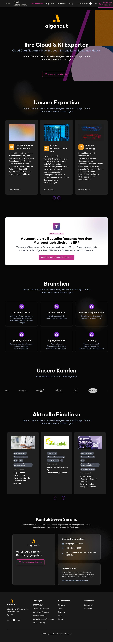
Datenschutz (88, 605)
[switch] (91, 3)
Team (7, 3)
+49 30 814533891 (73, 548)
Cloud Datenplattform (20, 3)
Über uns (61, 605)
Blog (71, 3)
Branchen (62, 3)
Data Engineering (39, 623)
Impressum (88, 609)
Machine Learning (39, 616)
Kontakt (80, 3)
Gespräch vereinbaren (56, 74)
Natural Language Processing (43, 619)
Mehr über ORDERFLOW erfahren (56, 257)
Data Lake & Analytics (41, 612)
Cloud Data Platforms (41, 609)
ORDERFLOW (37, 3)
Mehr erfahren (15, 190)
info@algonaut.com (74, 544)
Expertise (50, 3)
